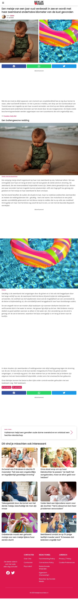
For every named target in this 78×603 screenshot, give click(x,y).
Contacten (28, 562)
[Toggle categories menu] (3, 2)
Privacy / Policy (65, 559)
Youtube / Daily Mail (10, 116)
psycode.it (28, 566)
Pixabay (4, 290)
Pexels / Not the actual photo (9, 176)
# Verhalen (17, 387)
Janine (12, 15)
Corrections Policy (46, 562)
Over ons (27, 559)
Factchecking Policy (47, 559)
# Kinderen (6, 387)
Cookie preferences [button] (67, 562)
